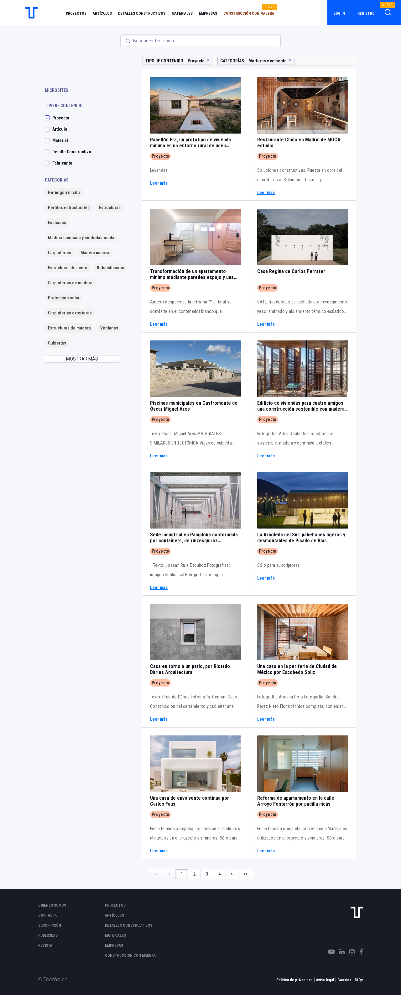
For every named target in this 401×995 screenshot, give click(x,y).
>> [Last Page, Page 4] (245, 874)
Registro (366, 13)
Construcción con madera (248, 13)
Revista (45, 945)
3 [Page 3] (207, 874)
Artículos (102, 13)
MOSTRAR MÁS (82, 358)
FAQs (359, 980)
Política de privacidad (294, 980)
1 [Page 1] (182, 874)
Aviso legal (325, 980)
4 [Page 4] (219, 874)
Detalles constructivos (141, 13)
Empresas (208, 13)
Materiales (182, 13)
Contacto (48, 915)
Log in (339, 13)
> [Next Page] (232, 874)
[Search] (200, 40)
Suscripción (49, 925)
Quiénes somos (52, 905)
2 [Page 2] (194, 874)
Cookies (344, 980)
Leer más (159, 183)
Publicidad (48, 935)
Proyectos (76, 13)
